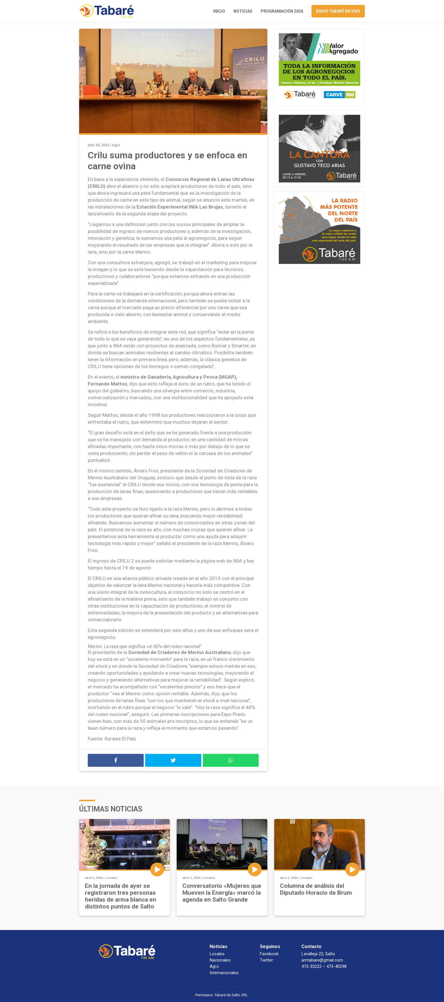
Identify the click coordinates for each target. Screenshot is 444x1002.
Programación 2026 (282, 11)
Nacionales (220, 960)
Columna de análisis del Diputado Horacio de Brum (316, 889)
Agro (116, 145)
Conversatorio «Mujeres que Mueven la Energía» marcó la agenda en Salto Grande (221, 892)
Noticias (242, 11)
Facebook (269, 953)
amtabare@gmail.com (322, 960)
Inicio (219, 11)
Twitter (266, 960)
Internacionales (224, 972)
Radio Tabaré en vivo (338, 11)
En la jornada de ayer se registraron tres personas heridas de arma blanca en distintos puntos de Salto (120, 896)
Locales (111, 878)
